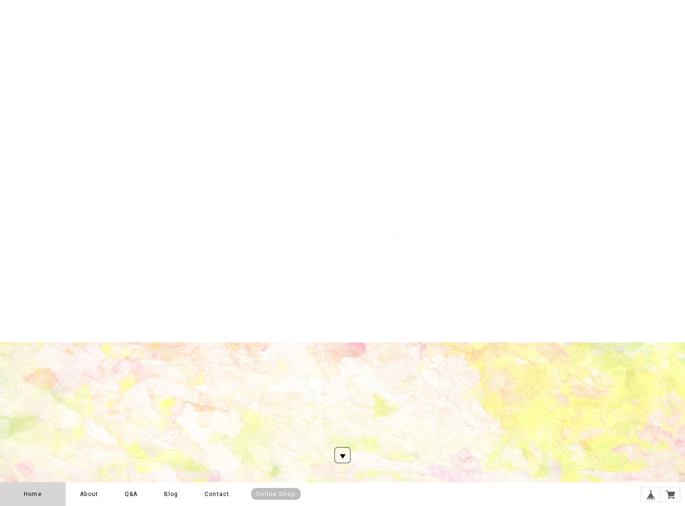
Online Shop (276, 493)
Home (33, 494)
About (89, 494)
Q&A (131, 494)
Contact (217, 494)
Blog (171, 494)
